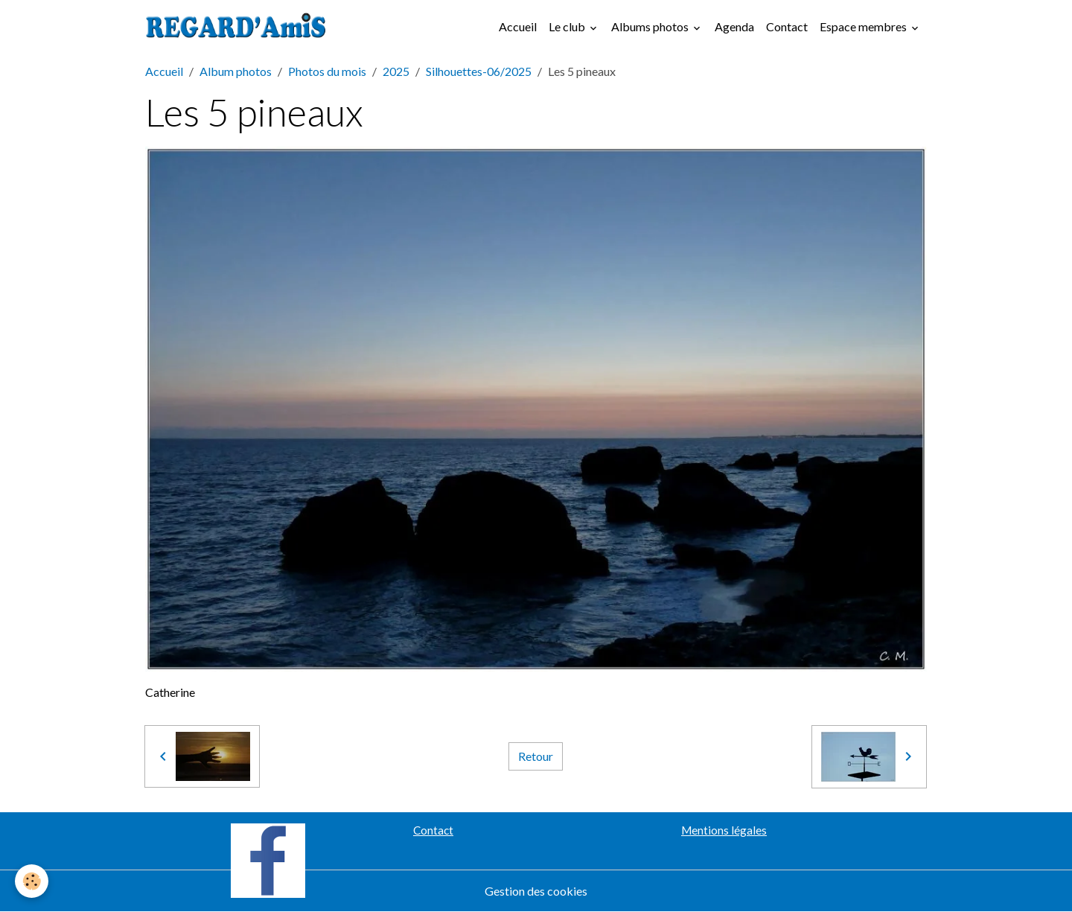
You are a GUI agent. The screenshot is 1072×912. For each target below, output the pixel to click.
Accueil (518, 26)
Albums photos (651, 26)
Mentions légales (724, 830)
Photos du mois (327, 71)
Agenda (734, 26)
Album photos (236, 71)
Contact (787, 26)
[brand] (239, 27)
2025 (396, 71)
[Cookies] (31, 881)
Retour (535, 756)
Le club (568, 26)
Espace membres (864, 26)
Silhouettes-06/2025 (479, 71)
